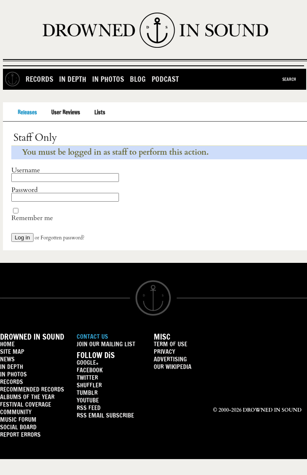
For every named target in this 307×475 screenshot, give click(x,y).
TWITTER (87, 377)
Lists (99, 112)
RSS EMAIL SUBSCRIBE (105, 415)
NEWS (7, 359)
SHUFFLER (89, 385)
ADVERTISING (170, 359)
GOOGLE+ (87, 362)
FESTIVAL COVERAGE (25, 404)
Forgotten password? (63, 237)
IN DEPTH (11, 366)
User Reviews (65, 112)
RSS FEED (89, 407)
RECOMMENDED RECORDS (32, 389)
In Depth (72, 79)
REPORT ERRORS (20, 434)
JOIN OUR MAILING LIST (106, 344)
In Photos (108, 79)
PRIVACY (164, 351)
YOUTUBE (88, 400)
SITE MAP (12, 351)
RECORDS (11, 381)
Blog (138, 79)
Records (39, 79)
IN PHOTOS (13, 374)
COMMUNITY (15, 412)
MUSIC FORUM (18, 419)
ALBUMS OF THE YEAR (27, 396)
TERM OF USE (170, 344)
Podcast (165, 79)
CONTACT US (92, 336)
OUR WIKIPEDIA (172, 366)
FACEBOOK (90, 370)
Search (289, 79)
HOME (7, 344)
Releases (27, 112)
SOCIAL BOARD (18, 427)
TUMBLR (87, 392)
